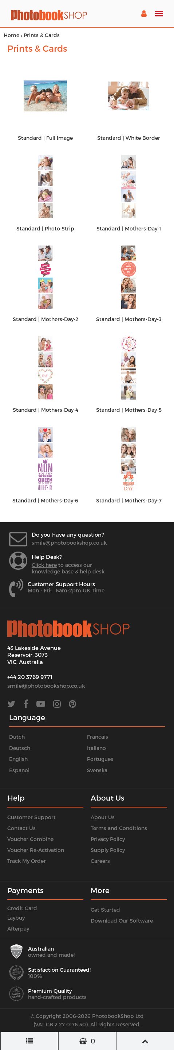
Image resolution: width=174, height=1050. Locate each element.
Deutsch (19, 748)
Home (11, 35)
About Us (103, 817)
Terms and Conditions (119, 828)
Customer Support (31, 817)
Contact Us (21, 828)
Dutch (17, 737)
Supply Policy (108, 850)
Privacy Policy (108, 839)
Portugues (100, 759)
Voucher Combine (30, 839)
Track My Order (26, 861)
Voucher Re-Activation (35, 850)
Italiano (96, 748)
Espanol (19, 770)
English (18, 759)
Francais (97, 737)
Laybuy (16, 918)
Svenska (97, 770)
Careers (100, 861)
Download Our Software (122, 920)
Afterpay (18, 928)
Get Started (105, 910)
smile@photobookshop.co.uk (69, 543)
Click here (44, 565)
